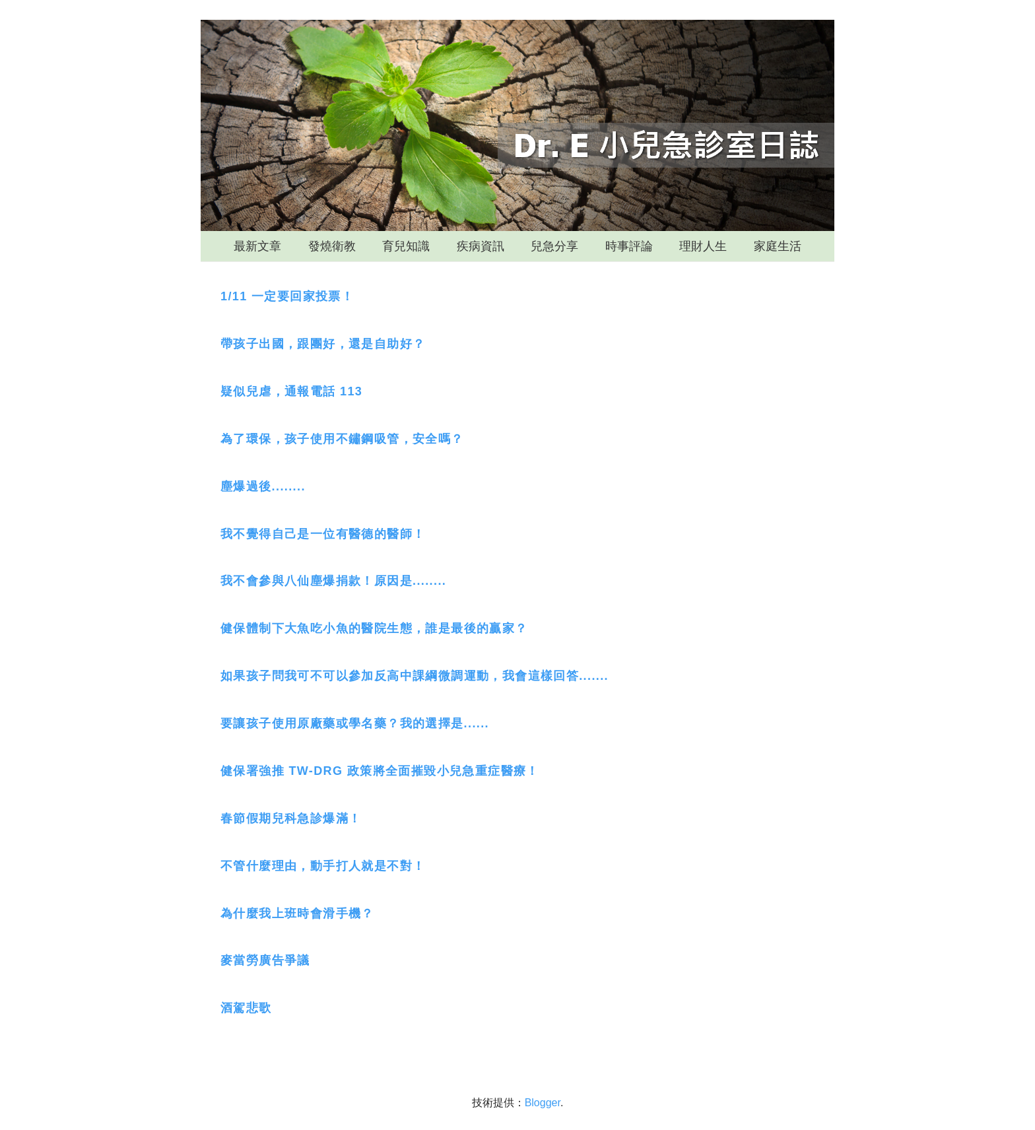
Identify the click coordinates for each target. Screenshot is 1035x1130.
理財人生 (703, 246)
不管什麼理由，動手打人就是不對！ (322, 866)
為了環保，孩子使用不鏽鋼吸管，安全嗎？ (342, 439)
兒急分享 (554, 246)
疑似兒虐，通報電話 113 (291, 391)
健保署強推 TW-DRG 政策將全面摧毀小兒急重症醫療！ (379, 771)
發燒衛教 (332, 246)
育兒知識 (406, 246)
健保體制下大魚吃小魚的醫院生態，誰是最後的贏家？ (374, 628)
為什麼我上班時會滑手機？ (297, 913)
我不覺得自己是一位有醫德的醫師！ (322, 534)
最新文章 (257, 246)
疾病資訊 (480, 246)
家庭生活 (777, 246)
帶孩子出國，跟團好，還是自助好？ (322, 343)
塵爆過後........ (263, 486)
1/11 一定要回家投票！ (287, 296)
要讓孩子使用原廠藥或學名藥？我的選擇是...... (354, 723)
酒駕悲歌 (246, 1007)
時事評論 (629, 246)
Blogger (542, 1102)
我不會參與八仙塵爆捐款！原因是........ (333, 580)
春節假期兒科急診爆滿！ (290, 818)
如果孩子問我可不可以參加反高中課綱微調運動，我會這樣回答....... (414, 675)
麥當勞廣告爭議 (265, 960)
